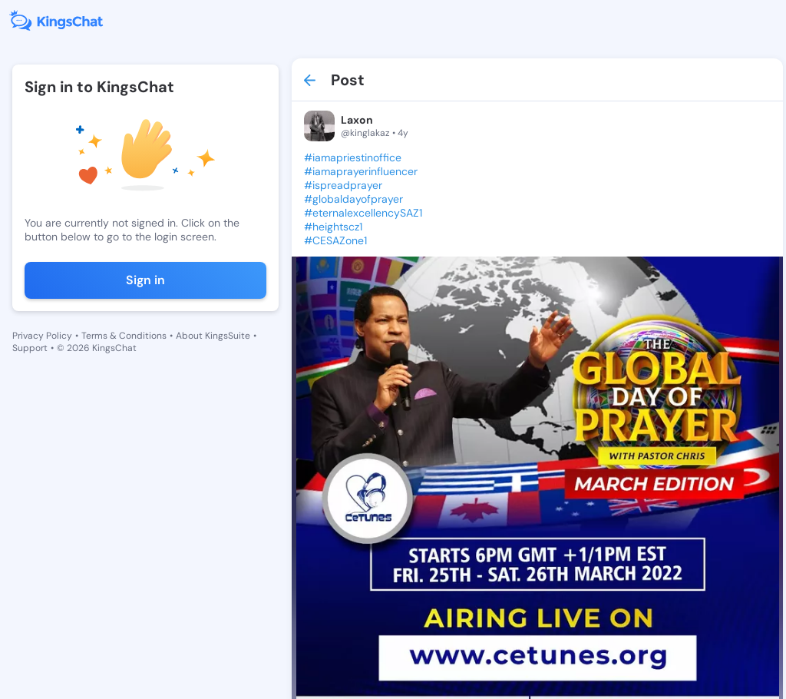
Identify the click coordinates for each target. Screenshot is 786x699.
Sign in (145, 280)
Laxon (357, 120)
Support (30, 348)
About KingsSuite (213, 336)
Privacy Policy (42, 336)
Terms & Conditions (124, 336)
